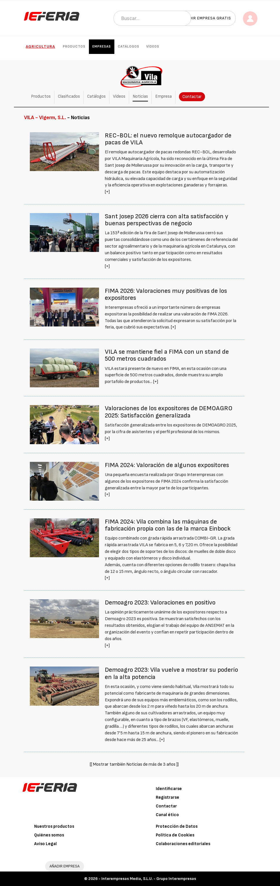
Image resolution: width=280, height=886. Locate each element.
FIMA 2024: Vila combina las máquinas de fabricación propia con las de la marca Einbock (167, 525)
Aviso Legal (45, 844)
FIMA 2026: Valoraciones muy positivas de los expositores (166, 294)
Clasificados (69, 96)
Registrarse (167, 797)
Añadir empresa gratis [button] (206, 18)
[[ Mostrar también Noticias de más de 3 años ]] (134, 764)
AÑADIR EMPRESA (65, 866)
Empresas (101, 46)
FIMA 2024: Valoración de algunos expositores (167, 465)
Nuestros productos (54, 826)
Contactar (192, 96)
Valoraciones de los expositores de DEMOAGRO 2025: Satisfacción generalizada (169, 411)
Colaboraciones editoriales (183, 844)
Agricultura (40, 46)
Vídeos (152, 46)
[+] (107, 192)
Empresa (163, 96)
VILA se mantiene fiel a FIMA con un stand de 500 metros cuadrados (167, 355)
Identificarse (169, 788)
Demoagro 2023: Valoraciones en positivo (160, 603)
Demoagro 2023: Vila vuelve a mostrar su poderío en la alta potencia (171, 673)
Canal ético (167, 815)
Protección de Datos (176, 826)
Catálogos (128, 46)
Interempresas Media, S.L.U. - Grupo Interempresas (148, 878)
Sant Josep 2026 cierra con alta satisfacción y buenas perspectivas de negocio (166, 220)
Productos (74, 46)
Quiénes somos (49, 835)
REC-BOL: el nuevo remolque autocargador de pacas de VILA (168, 139)
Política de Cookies (175, 835)
